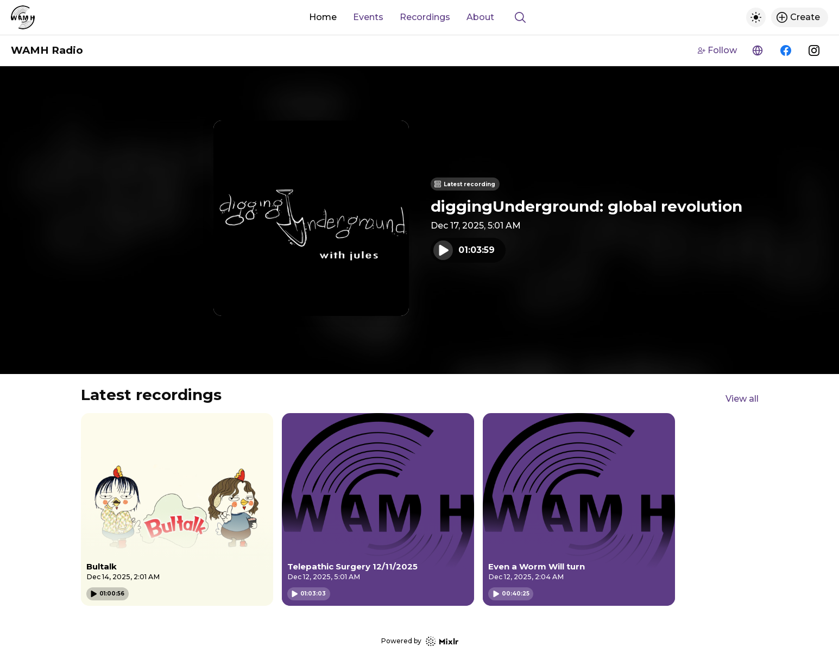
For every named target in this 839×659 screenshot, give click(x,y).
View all (742, 399)
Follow (717, 50)
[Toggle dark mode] (756, 17)
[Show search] (520, 17)
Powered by (419, 641)
